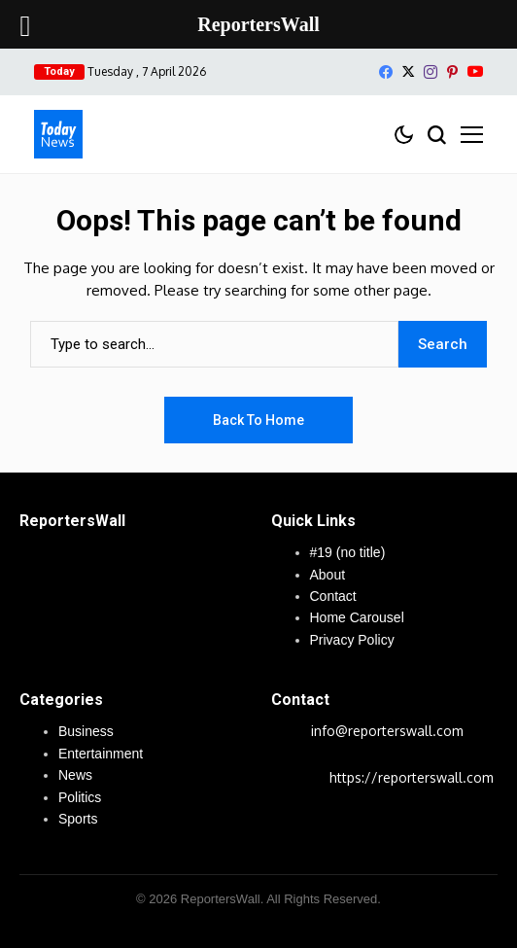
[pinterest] (452, 72)
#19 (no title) (348, 552)
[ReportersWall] (58, 134)
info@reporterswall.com (387, 730)
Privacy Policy (352, 640)
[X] (408, 71)
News (75, 775)
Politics (79, 797)
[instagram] (430, 72)
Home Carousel (357, 617)
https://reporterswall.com (411, 777)
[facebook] (386, 72)
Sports (77, 818)
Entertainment (100, 753)
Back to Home (258, 420)
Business (86, 731)
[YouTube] (475, 71)
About (328, 574)
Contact (333, 596)
